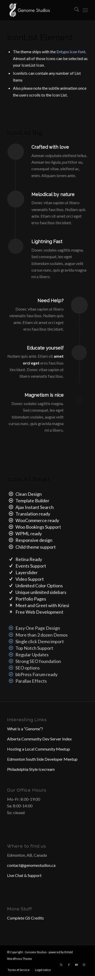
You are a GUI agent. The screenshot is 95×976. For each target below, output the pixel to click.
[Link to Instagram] (84, 964)
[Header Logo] (39, 10)
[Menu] (85, 10)
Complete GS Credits (25, 917)
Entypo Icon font (70, 51)
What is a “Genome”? (25, 728)
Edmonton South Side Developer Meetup (42, 759)
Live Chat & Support (24, 875)
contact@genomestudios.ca (31, 865)
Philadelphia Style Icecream (31, 769)
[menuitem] (74, 10)
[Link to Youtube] (76, 964)
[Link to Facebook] (69, 964)
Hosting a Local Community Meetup (38, 749)
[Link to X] (61, 964)
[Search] (74, 10)
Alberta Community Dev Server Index (39, 738)
